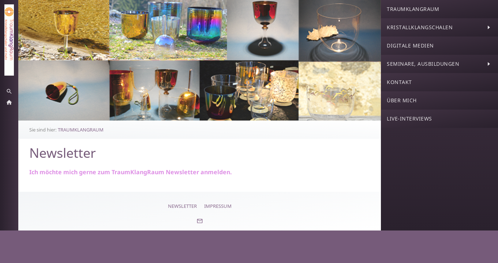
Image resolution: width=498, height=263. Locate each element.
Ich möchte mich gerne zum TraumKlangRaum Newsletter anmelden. (130, 172)
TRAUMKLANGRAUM (81, 129)
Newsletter (182, 206)
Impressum (218, 206)
